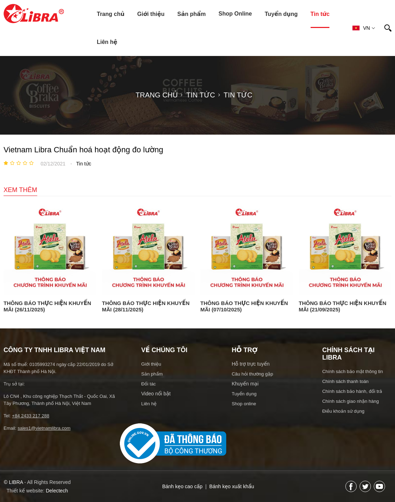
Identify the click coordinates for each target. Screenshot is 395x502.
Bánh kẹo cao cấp (182, 486)
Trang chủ (110, 14)
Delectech (57, 490)
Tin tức (320, 14)
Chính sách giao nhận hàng (350, 401)
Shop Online (235, 14)
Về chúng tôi (164, 350)
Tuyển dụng (281, 14)
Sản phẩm (191, 14)
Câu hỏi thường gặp (252, 374)
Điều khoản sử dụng (343, 411)
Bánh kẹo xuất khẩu (231, 486)
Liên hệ (107, 42)
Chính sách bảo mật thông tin (352, 371)
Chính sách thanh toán (345, 381)
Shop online (244, 403)
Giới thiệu (151, 14)
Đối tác (148, 384)
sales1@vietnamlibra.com (44, 428)
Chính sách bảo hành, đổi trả (352, 391)
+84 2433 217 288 (30, 415)
